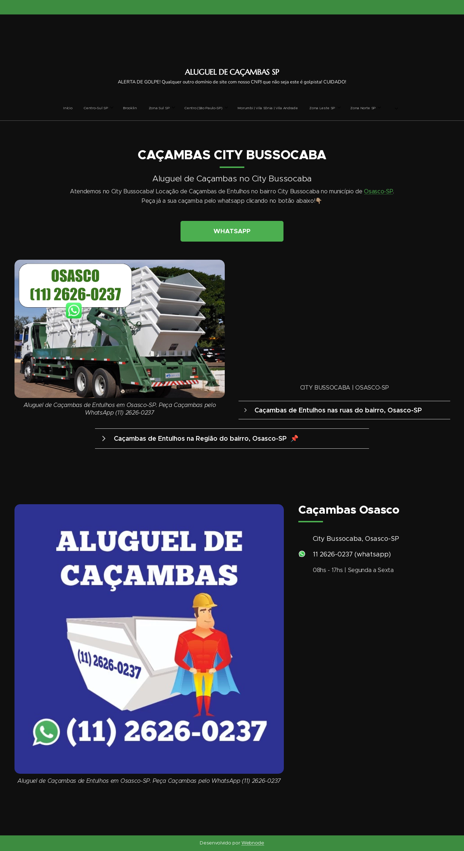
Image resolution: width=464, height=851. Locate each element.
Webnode (252, 843)
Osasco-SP (378, 191)
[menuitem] (170, 108)
